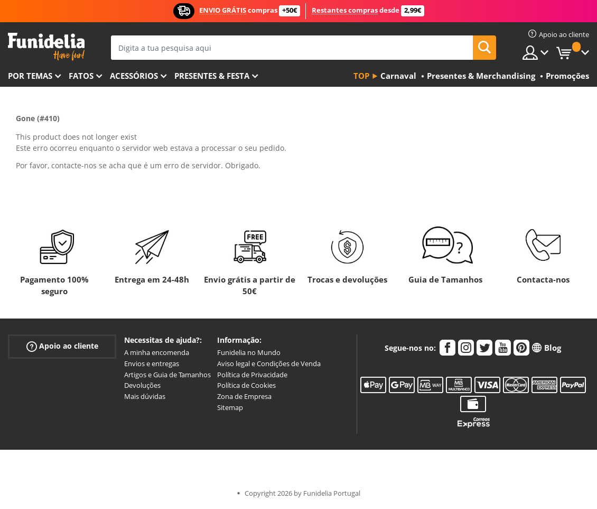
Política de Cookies (246, 385)
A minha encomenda (156, 352)
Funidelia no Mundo (249, 352)
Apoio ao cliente (62, 346)
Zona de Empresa (244, 396)
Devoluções (142, 385)
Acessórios (134, 75)
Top (361, 75)
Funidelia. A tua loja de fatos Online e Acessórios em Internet (46, 47)
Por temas (30, 75)
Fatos (81, 75)
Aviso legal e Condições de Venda (269, 363)
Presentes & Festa (211, 75)
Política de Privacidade (252, 374)
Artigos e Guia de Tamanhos (167, 374)
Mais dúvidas (144, 396)
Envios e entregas (151, 363)
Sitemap (230, 407)
